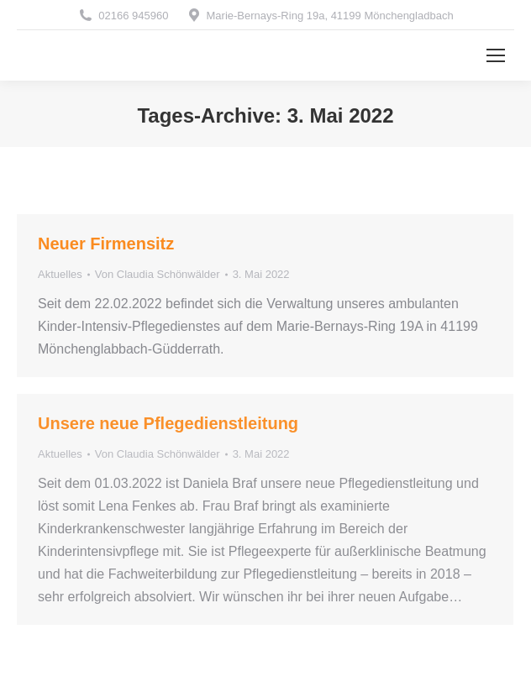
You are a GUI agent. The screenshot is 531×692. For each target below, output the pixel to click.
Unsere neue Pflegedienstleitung (168, 423)
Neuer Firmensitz (106, 243)
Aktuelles (60, 274)
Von (157, 274)
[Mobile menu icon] (496, 55)
